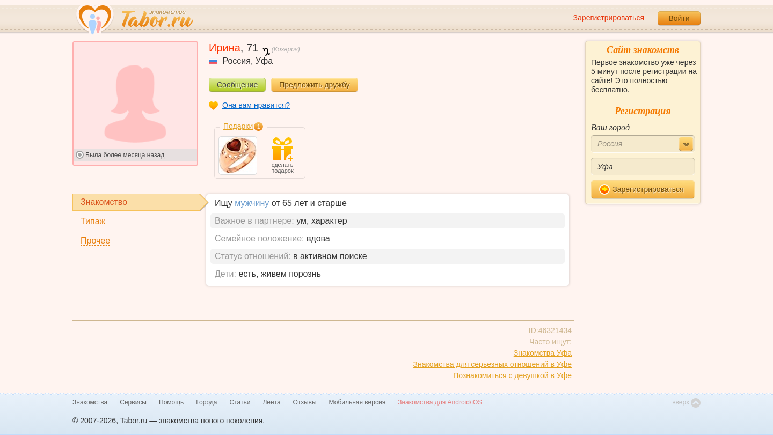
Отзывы (305, 402)
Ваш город (610, 127)
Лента (271, 402)
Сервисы (133, 402)
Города (206, 402)
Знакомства (89, 402)
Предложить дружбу (314, 84)
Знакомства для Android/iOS (440, 402)
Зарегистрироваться (608, 17)
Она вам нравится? (256, 105)
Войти (678, 18)
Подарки (238, 126)
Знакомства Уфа (543, 353)
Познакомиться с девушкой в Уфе (512, 375)
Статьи (240, 402)
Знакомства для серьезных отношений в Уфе (492, 364)
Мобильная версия (357, 402)
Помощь (171, 402)
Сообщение (237, 84)
